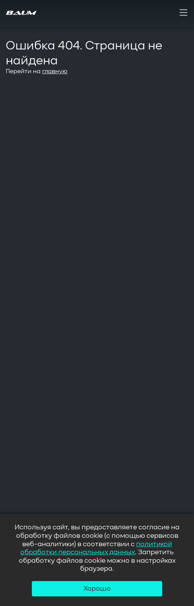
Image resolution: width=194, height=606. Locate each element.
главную (54, 72)
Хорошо (97, 588)
